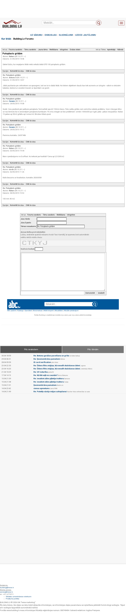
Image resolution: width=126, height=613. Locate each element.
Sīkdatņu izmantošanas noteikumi (18, 597)
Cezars (12, 101)
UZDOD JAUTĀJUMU (85, 35)
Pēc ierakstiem (31, 349)
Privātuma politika (12, 599)
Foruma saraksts (15, 50)
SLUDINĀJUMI (66, 35)
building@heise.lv (7, 588)
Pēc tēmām (92, 349)
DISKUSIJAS (51, 35)
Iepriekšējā (111, 50)
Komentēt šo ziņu (17, 71)
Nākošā (120, 50)
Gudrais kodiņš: (28, 249)
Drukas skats (75, 50)
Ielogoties (64, 50)
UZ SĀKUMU (36, 35)
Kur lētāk (6, 38)
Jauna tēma (43, 50)
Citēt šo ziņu (31, 71)
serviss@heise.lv (6, 592)
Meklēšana (54, 50)
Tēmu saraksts (30, 50)
